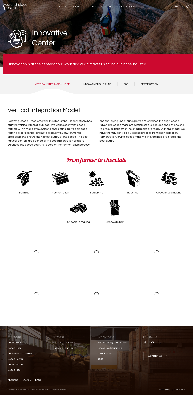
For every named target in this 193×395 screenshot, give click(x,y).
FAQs (38, 380)
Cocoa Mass (14, 348)
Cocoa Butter (15, 364)
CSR (100, 359)
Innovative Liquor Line (110, 348)
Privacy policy (164, 390)
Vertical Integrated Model (112, 342)
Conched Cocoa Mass (20, 353)
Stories (27, 380)
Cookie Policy (180, 390)
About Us (13, 380)
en (176, 6)
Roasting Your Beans (64, 348)
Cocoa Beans (15, 342)
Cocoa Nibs (14, 370)
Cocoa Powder (16, 359)
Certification (105, 353)
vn (181, 6)
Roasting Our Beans (64, 342)
